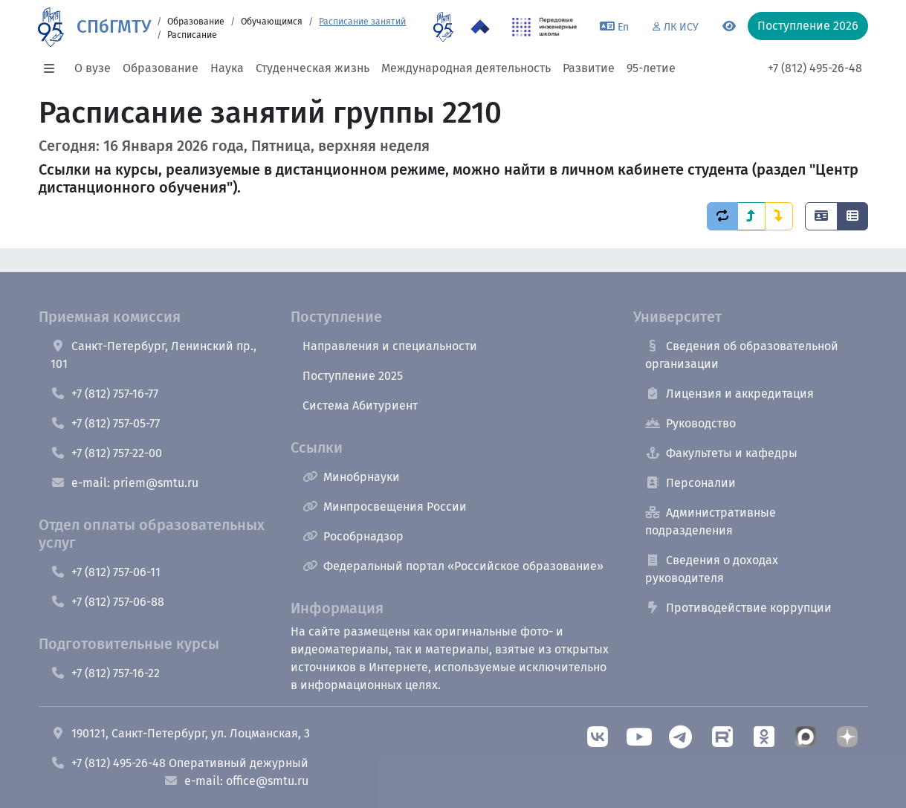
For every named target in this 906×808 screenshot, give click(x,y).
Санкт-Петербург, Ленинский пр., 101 (153, 355)
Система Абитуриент (360, 405)
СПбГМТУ (114, 26)
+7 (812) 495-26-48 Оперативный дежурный (179, 763)
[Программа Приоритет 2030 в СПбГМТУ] (480, 27)
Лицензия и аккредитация (729, 394)
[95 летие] (443, 27)
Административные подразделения (710, 521)
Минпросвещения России (384, 507)
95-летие (651, 68)
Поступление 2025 (352, 376)
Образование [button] (160, 68)
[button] (53, 68)
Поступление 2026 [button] (807, 26)
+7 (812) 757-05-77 (105, 423)
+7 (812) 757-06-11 (106, 572)
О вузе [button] (92, 68)
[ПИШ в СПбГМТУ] (544, 27)
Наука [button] (227, 68)
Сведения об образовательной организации (741, 355)
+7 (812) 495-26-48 (815, 68)
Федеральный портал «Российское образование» (453, 566)
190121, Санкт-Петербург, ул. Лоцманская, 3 (180, 733)
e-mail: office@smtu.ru (236, 781)
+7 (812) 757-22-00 (106, 453)
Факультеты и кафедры (721, 453)
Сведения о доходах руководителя (711, 569)
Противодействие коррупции (738, 608)
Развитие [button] (589, 68)
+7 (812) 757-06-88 (107, 602)
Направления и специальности (389, 346)
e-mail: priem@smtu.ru (124, 483)
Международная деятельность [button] (466, 68)
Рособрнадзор (353, 536)
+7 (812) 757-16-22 (105, 673)
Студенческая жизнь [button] (312, 68)
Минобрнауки (351, 477)
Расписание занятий (362, 21)
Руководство (690, 423)
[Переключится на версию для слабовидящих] (729, 27)
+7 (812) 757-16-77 (104, 394)
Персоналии (690, 483)
